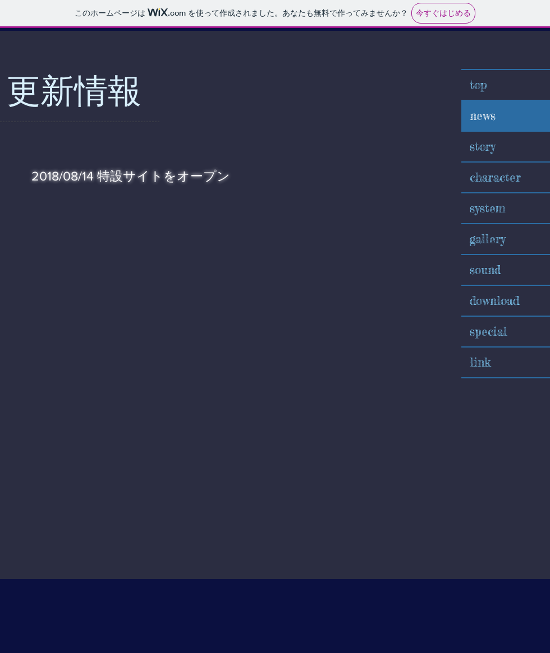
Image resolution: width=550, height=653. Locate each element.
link (480, 362)
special (488, 331)
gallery (488, 238)
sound (485, 269)
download (494, 300)
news (483, 115)
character (495, 177)
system (487, 208)
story (483, 146)
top (478, 84)
